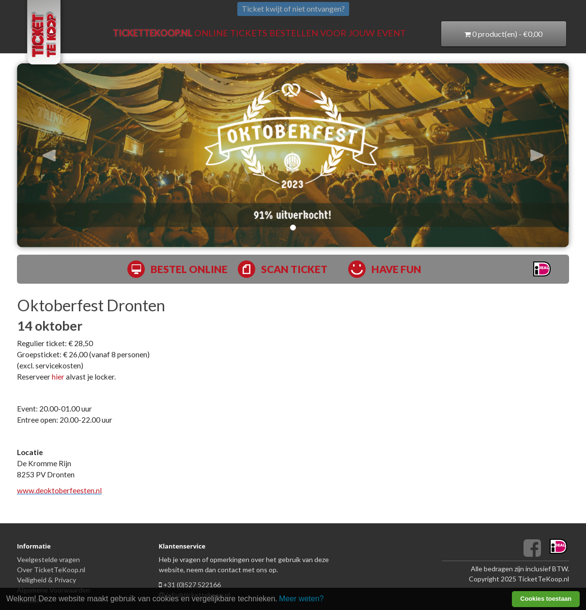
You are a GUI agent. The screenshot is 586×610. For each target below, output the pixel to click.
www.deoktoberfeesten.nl (59, 490)
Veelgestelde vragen (48, 559)
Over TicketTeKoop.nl (51, 569)
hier (58, 376)
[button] (58, 155)
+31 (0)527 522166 (192, 584)
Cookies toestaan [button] (545, 598)
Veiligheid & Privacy (46, 580)
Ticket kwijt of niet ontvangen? (293, 8)
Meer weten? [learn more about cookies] (301, 599)
